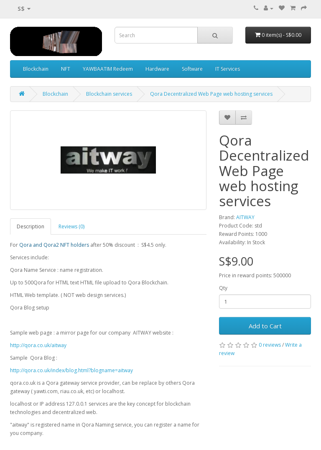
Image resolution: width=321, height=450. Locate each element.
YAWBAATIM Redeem (108, 68)
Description (30, 226)
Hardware (157, 68)
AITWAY (245, 217)
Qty (223, 287)
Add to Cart (265, 326)
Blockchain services (109, 93)
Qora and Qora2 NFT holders (54, 244)
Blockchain (35, 68)
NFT (65, 68)
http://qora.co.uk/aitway (38, 345)
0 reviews (270, 344)
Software (192, 68)
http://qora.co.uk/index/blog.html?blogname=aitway (71, 370)
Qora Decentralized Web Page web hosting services (211, 93)
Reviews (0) (71, 226)
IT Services (227, 68)
